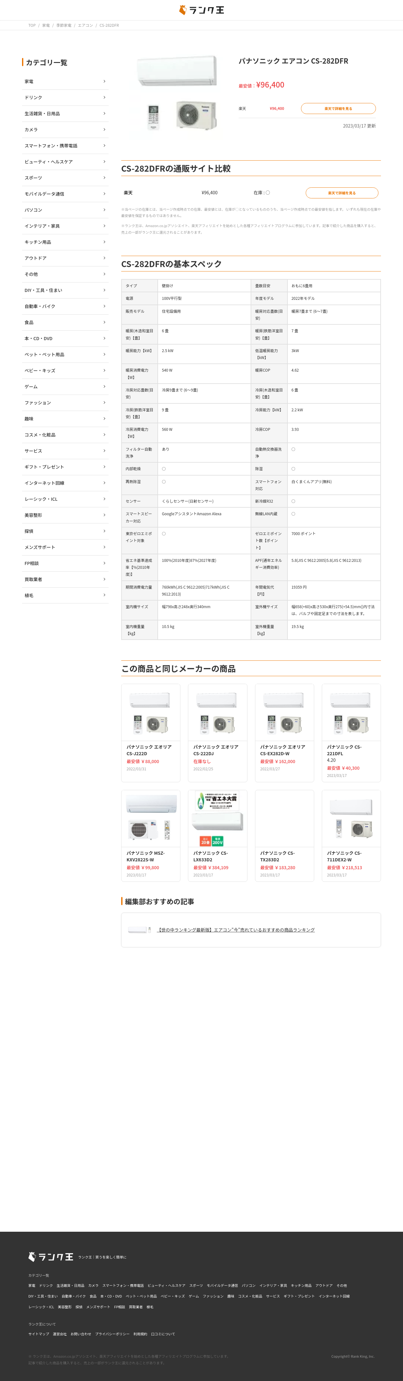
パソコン (249, 1285)
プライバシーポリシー (112, 1333)
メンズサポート (98, 1306)
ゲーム (194, 1295)
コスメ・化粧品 (250, 1295)
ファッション (213, 1295)
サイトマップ (38, 1333)
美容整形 (65, 1306)
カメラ (93, 1285)
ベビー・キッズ (173, 1295)
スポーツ (196, 1285)
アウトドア (324, 1285)
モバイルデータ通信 (222, 1285)
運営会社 (60, 1333)
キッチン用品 (301, 1285)
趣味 (230, 1295)
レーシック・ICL (41, 1306)
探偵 (79, 1306)
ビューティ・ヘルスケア (166, 1285)
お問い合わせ (81, 1333)
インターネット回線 (334, 1295)
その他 (342, 1285)
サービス (273, 1295)
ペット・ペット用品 (141, 1295)
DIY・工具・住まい (43, 1295)
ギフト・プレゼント (299, 1295)
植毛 (150, 1306)
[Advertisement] (251, 1129)
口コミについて (163, 1333)
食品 (92, 1295)
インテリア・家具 (273, 1285)
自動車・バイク (74, 1295)
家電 (31, 1285)
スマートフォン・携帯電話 (123, 1285)
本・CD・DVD (111, 1295)
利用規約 (140, 1333)
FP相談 (119, 1306)
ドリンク (46, 1285)
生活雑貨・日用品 (70, 1285)
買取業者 (136, 1306)
